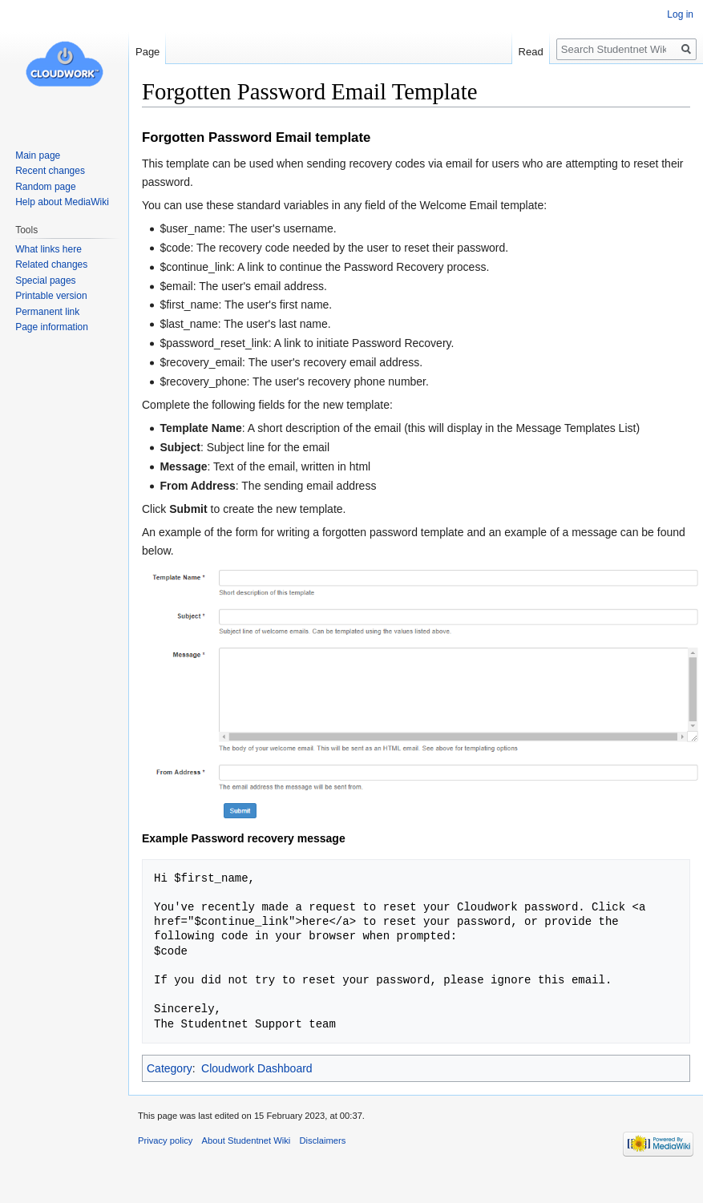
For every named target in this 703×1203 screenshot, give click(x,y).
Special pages (45, 280)
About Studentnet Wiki (246, 1140)
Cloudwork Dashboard (257, 1068)
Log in (680, 14)
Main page (37, 155)
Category (169, 1068)
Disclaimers (322, 1140)
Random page (45, 186)
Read (531, 52)
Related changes (51, 264)
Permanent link (47, 311)
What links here (48, 249)
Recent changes (50, 170)
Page (147, 52)
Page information (51, 327)
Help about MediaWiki (62, 202)
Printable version (51, 295)
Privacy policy (165, 1140)
